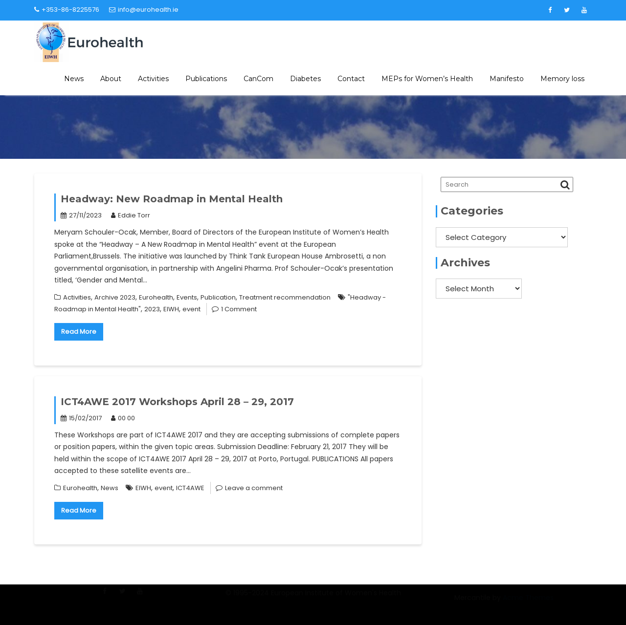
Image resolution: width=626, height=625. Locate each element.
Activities (153, 78)
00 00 (123, 418)
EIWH (171, 309)
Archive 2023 (114, 297)
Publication (218, 297)
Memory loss (562, 78)
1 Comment (239, 309)
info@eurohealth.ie (144, 9)
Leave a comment (254, 488)
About (110, 78)
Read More (78, 331)
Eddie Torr (130, 215)
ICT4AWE (190, 488)
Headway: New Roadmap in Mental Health (172, 199)
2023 (152, 309)
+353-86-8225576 (66, 9)
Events (187, 297)
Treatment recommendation (285, 297)
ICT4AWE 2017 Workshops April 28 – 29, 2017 (177, 402)
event (191, 309)
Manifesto (507, 78)
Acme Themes (528, 603)
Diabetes (305, 78)
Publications (206, 78)
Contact (351, 78)
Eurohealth (156, 297)
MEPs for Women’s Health (427, 78)
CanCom (258, 78)
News (74, 78)
